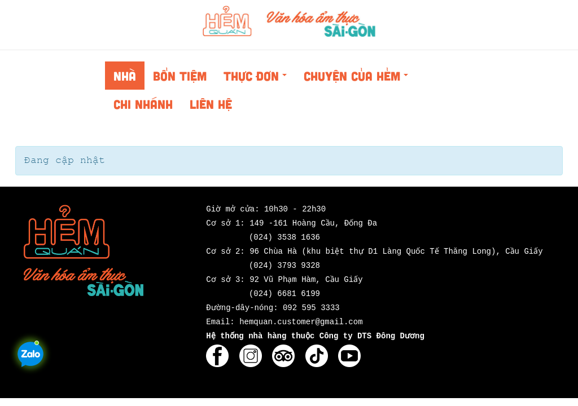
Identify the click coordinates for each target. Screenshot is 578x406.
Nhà (124, 75)
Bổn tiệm (180, 75)
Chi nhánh (143, 103)
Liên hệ (211, 103)
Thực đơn (258, 78)
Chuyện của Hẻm (359, 78)
